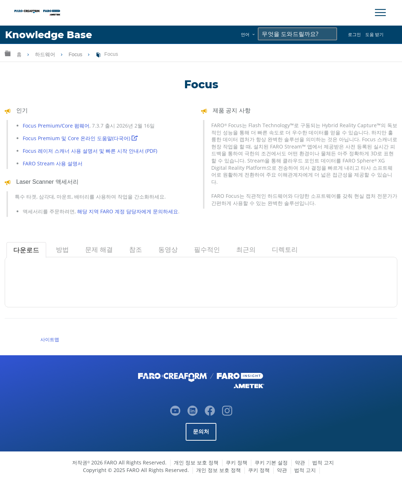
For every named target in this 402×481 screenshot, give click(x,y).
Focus (76, 54)
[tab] (26, 250)
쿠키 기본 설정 (271, 462)
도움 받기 (374, 34)
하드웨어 (46, 54)
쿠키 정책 (236, 462)
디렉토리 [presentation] (285, 249)
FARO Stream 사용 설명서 (53, 163)
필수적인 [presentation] (207, 249)
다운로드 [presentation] (26, 250)
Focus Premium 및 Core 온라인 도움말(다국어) (80, 138)
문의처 (201, 431)
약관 (300, 462)
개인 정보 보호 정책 (196, 462)
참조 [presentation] (135, 249)
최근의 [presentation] (246, 249)
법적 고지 (323, 462)
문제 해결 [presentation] (99, 249)
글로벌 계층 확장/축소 (7, 53)
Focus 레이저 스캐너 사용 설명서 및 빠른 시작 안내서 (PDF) (90, 150)
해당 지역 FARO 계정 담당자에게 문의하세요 (127, 211)
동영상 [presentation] (168, 249)
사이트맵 (49, 339)
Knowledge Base (48, 35)
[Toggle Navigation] (380, 12)
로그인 (354, 34)
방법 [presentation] (62, 249)
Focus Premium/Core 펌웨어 (56, 125)
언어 (245, 34)
